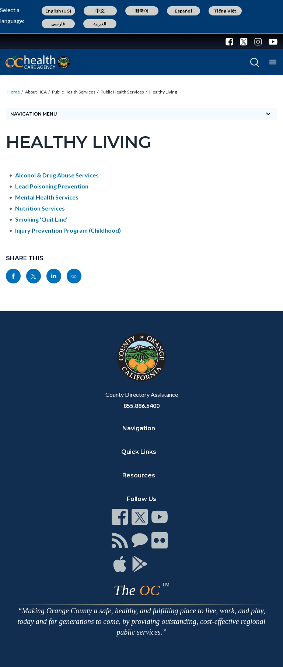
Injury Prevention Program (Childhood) (68, 230)
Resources (138, 475)
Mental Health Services (46, 197)
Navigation (138, 428)
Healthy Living (163, 92)
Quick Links (138, 451)
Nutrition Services (40, 208)
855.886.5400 (141, 405)
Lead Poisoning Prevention (51, 186)
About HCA (36, 92)
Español (183, 11)
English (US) (58, 11)
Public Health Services (73, 92)
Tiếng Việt (225, 11)
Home (13, 92)
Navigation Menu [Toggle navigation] (141, 113)
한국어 (142, 11)
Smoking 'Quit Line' (41, 219)
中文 (100, 11)
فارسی (58, 24)
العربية (99, 24)
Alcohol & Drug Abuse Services (57, 175)
